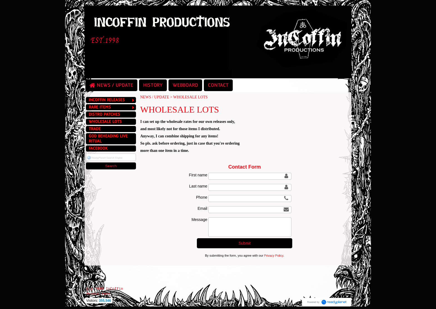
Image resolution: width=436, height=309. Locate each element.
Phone (201, 197)
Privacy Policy (273, 255)
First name (198, 175)
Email (202, 208)
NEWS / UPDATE (154, 97)
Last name (198, 186)
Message (199, 219)
